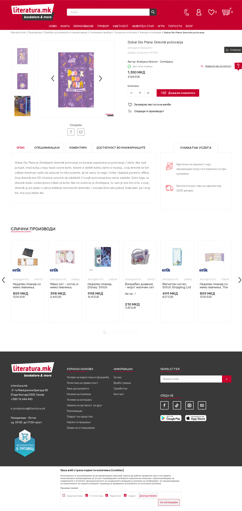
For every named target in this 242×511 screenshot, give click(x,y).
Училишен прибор (101, 32)
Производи (35, 32)
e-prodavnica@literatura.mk (28, 407)
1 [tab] (105, 331)
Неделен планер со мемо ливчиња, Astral (27, 286)
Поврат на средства (80, 415)
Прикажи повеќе (69, 488)
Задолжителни (75, 496)
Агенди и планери (150, 32)
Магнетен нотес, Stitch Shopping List (176, 285)
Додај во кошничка (181, 93)
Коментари (78, 147)
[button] (179, 104)
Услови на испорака (79, 398)
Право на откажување (81, 427)
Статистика (96, 496)
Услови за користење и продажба (88, 376)
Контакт (119, 393)
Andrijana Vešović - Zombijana (155, 61)
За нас (118, 376)
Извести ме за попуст (218, 66)
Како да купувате (78, 387)
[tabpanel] (27, 280)
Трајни (131, 496)
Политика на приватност (82, 382)
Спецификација (47, 147)
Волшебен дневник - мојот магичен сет (139, 285)
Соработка (120, 387)
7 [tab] (137, 331)
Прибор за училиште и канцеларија (65, 32)
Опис (21, 147)
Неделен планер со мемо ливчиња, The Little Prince (214, 286)
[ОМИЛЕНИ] (211, 10)
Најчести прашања (78, 421)
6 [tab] (132, 331)
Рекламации (74, 410)
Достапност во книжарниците (120, 147)
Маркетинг (115, 496)
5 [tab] (126, 331)
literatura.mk (18, 32)
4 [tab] (121, 331)
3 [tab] (115, 331)
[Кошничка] (226, 10)
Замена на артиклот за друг (84, 404)
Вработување (122, 382)
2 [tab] (110, 331)
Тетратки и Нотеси (125, 32)
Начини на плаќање (79, 393)
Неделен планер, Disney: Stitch (100, 285)
